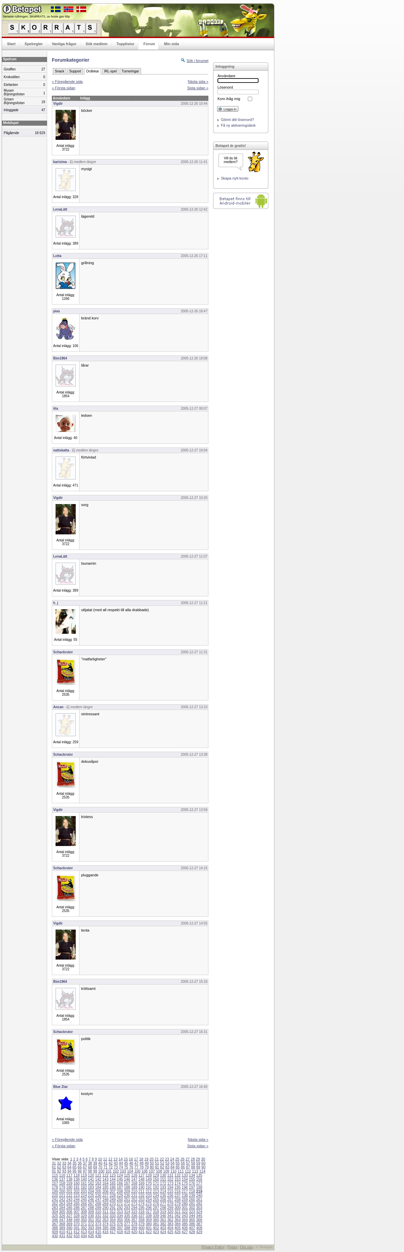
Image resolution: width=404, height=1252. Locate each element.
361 (163, 1220)
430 (55, 1236)
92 (59, 1171)
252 (134, 1199)
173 (170, 1183)
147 (134, 1179)
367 (55, 1224)
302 (192, 1208)
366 (199, 1220)
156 (199, 1179)
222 (69, 1195)
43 (116, 1163)
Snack (59, 71)
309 (91, 1212)
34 (69, 1163)
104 (130, 1171)
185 (105, 1187)
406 (185, 1228)
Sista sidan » (197, 88)
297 (156, 1208)
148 (141, 1179)
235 (163, 1195)
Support (75, 71)
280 (185, 1203)
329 (84, 1216)
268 (98, 1203)
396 (112, 1228)
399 (134, 1228)
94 (69, 1171)
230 (127, 1195)
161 (84, 1183)
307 (76, 1212)
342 (177, 1216)
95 (74, 1171)
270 (112, 1203)
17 (136, 1159)
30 (203, 1159)
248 (105, 1199)
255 (156, 1199)
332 (105, 1216)
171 (156, 1183)
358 (141, 1220)
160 (76, 1183)
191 (148, 1187)
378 (134, 1224)
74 (121, 1167)
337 (141, 1216)
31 (54, 1163)
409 (55, 1232)
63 (64, 1167)
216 (177, 1191)
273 (134, 1203)
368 (62, 1224)
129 (156, 1175)
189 (134, 1187)
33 (64, 1163)
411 (69, 1232)
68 (90, 1167)
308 (84, 1212)
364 (185, 1220)
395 (105, 1228)
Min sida (171, 44)
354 (112, 1220)
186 (112, 1187)
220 (55, 1195)
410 (62, 1232)
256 (163, 1199)
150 (156, 1179)
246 (91, 1199)
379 (141, 1224)
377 (127, 1224)
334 (120, 1216)
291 (112, 1208)
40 (100, 1163)
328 (76, 1216)
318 (156, 1212)
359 (148, 1220)
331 (98, 1216)
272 (127, 1203)
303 (199, 1208)
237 (177, 1195)
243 (69, 1199)
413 (84, 1232)
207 (112, 1191)
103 (123, 1171)
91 (54, 1171)
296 (148, 1208)
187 (120, 1187)
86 (183, 1167)
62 (59, 1167)
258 (177, 1199)
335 (127, 1216)
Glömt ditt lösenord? (237, 120)
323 (192, 1212)
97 (85, 1171)
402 (156, 1228)
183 (91, 1187)
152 (170, 1179)
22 (162, 1159)
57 (188, 1163)
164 (105, 1183)
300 (177, 1208)
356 (127, 1220)
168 (134, 1183)
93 (64, 1171)
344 (192, 1216)
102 (116, 1171)
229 (120, 1195)
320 (170, 1212)
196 (185, 1187)
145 (120, 1179)
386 (192, 1224)
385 (185, 1224)
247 (98, 1199)
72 (110, 1167)
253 (141, 1199)
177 (199, 1183)
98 (90, 1171)
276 (156, 1203)
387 (199, 1224)
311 (105, 1212)
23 (167, 1159)
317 (148, 1212)
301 (185, 1208)
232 (141, 1195)
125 (127, 1175)
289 (98, 1208)
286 (76, 1208)
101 (108, 1171)
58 (193, 1163)
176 (192, 1183)
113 (195, 1171)
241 (55, 1199)
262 (55, 1203)
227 (105, 1195)
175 (185, 1183)
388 (55, 1228)
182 (84, 1187)
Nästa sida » (198, 82)
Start (11, 44)
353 (105, 1220)
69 (95, 1167)
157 (55, 1183)
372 (91, 1224)
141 (91, 1179)
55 (178, 1163)
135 (199, 1175)
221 (62, 1195)
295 (141, 1208)
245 (84, 1199)
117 (69, 1175)
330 (91, 1216)
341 (170, 1216)
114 (202, 1171)
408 (199, 1228)
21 (157, 1159)
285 (69, 1208)
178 (55, 1187)
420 (134, 1232)
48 (141, 1163)
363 (177, 1220)
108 (159, 1171)
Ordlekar (92, 71)
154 (185, 1179)
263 (62, 1203)
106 (144, 1171)
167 (127, 1183)
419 (127, 1232)
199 (55, 1191)
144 (112, 1179)
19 (146, 1159)
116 (62, 1175)
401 (148, 1228)
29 (198, 1159)
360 (156, 1220)
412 (76, 1232)
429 (199, 1232)
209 (127, 1191)
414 (91, 1232)
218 (192, 1191)
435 (91, 1236)
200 (62, 1191)
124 (120, 1175)
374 (105, 1224)
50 (152, 1163)
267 (91, 1203)
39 (95, 1163)
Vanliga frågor (64, 44)
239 (192, 1195)
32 (59, 1163)
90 (203, 1167)
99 (95, 1171)
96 (80, 1171)
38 (90, 1163)
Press (232, 1247)
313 (120, 1212)
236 (170, 1195)
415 (98, 1232)
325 (55, 1216)
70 (100, 1167)
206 (105, 1191)
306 (69, 1212)
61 (54, 1167)
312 (112, 1212)
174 (177, 1183)
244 (76, 1199)
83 (167, 1167)
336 (134, 1216)
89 (198, 1167)
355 (120, 1220)
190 (141, 1187)
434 (84, 1236)
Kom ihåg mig (228, 99)
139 (76, 1179)
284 (62, 1208)
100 (101, 1171)
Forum (149, 44)
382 (163, 1224)
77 (136, 1167)
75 (126, 1167)
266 (84, 1203)
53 (167, 1163)
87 (188, 1167)
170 (148, 1183)
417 (112, 1232)
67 (85, 1167)
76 (131, 1167)
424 (163, 1232)
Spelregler (34, 44)
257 (170, 1199)
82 (162, 1167)
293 (127, 1208)
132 (177, 1175)
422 (148, 1232)
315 (134, 1212)
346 (55, 1220)
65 (74, 1167)
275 (148, 1203)
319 (163, 1212)
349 (76, 1220)
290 (105, 1208)
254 (148, 1199)
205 (98, 1191)
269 (105, 1203)
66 (80, 1167)
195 (177, 1187)
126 (134, 1175)
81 (157, 1167)
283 (55, 1208)
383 (170, 1224)
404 (170, 1228)
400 (141, 1228)
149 (148, 1179)
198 (199, 1187)
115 (55, 1175)
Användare (226, 76)
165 (112, 1183)
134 (192, 1175)
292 (120, 1208)
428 (192, 1232)
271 (120, 1203)
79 (147, 1167)
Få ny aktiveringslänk (238, 125)
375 (112, 1224)
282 (199, 1203)
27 (188, 1159)
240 (199, 1195)
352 (98, 1220)
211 (141, 1191)
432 (69, 1236)
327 (69, 1216)
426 (177, 1232)
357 (134, 1220)
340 (163, 1216)
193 (163, 1187)
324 (199, 1212)
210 (134, 1191)
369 (69, 1224)
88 (193, 1167)
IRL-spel (110, 71)
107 (152, 1171)
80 (152, 1167)
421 (141, 1232)
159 (69, 1183)
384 (177, 1224)
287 (84, 1208)
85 (178, 1167)
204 (91, 1191)
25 (177, 1159)
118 (76, 1175)
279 (177, 1203)
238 (185, 1195)
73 (116, 1167)
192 (156, 1187)
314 (127, 1212)
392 (84, 1228)
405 (177, 1228)
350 (84, 1220)
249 (112, 1199)
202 (76, 1191)
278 (170, 1203)
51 (157, 1163)
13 (115, 1159)
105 (137, 1171)
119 (84, 1175)
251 (127, 1199)
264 (69, 1203)
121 (98, 1175)
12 (110, 1159)
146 (127, 1179)
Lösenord (225, 87)
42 (110, 1163)
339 (156, 1216)
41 (105, 1163)
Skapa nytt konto (234, 178)
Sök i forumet (197, 61)
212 (148, 1191)
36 (80, 1163)
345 (199, 1216)
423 (156, 1232)
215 (170, 1191)
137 (62, 1179)
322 (185, 1212)
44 (121, 1163)
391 (76, 1228)
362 (170, 1220)
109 (166, 1171)
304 (55, 1212)
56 (183, 1163)
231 (134, 1195)
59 (198, 1163)
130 (163, 1175)
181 (76, 1187)
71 (105, 1167)
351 (91, 1220)
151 (163, 1179)
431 (62, 1236)
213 (156, 1191)
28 (193, 1159)
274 (141, 1203)
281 (192, 1203)
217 (185, 1191)
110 (173, 1171)
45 (126, 1163)
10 (100, 1159)
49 (147, 1163)
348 (69, 1220)
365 (192, 1220)
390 (69, 1228)
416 (105, 1232)
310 (98, 1212)
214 (163, 1191)
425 (170, 1232)
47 (136, 1163)
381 (156, 1224)
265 (76, 1203)
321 (177, 1212)
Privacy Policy (212, 1247)
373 (98, 1224)
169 (141, 1183)
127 (141, 1175)
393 (91, 1228)
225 (91, 1195)
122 (105, 1175)
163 (98, 1183)
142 (98, 1179)
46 (131, 1163)
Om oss (246, 1247)
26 (182, 1159)
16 (131, 1159)
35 (74, 1163)
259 (185, 1199)
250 (120, 1199)
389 (62, 1228)
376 (120, 1224)
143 (105, 1179)
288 (91, 1208)
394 (98, 1228)
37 (85, 1163)
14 (121, 1159)
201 (69, 1191)
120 (91, 1175)
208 (120, 1191)
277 (163, 1203)
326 (62, 1216)
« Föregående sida (67, 82)
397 (120, 1228)
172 (163, 1183)
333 (112, 1216)
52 (162, 1163)
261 (199, 1199)
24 (172, 1159)
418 (120, 1232)
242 (62, 1199)
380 (148, 1224)
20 (151, 1159)
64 (69, 1167)
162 (91, 1183)
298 (163, 1208)
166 (120, 1183)
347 (62, 1220)
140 (84, 1179)
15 (126, 1159)
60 (203, 1163)
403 (163, 1228)
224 (84, 1195)
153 (177, 1179)
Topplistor (125, 44)
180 (69, 1187)
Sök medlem (96, 44)
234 (156, 1195)
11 (105, 1159)
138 (69, 1179)
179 (62, 1187)
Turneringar (130, 71)
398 (127, 1228)
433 (76, 1236)
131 (170, 1175)
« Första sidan (63, 88)
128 (148, 1175)
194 (170, 1187)
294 (134, 1208)
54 (172, 1163)
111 (180, 1171)
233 (148, 1195)
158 (62, 1183)
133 (185, 1175)
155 (192, 1179)
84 (172, 1167)
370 (76, 1224)
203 (84, 1191)
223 (76, 1195)
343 (185, 1216)
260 (192, 1199)
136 (55, 1179)
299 (170, 1208)
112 (188, 1171)
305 (62, 1212)
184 (98, 1187)
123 (112, 1175)
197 (192, 1187)
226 (98, 1195)
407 (192, 1228)
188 (127, 1187)
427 (185, 1232)
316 (141, 1212)
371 (84, 1224)
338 (148, 1216)
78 (141, 1167)
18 (141, 1159)
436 (98, 1236)
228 (112, 1195)
